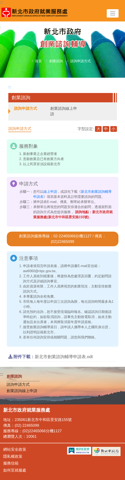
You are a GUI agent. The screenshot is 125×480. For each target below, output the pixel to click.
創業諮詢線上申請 (63, 111)
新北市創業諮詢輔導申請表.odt (50, 356)
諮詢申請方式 (80, 61)
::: (1, 2)
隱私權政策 (12, 456)
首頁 (38, 61)
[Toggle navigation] (113, 13)
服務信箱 (11, 463)
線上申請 (50, 191)
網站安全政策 (14, 449)
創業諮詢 (56, 61)
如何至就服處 (14, 470)
